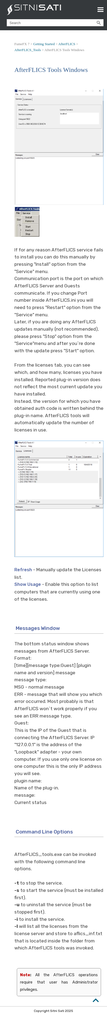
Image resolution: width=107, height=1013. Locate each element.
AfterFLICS (66, 44)
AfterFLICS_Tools (27, 50)
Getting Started (44, 44)
